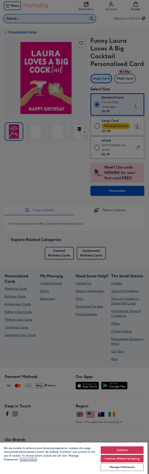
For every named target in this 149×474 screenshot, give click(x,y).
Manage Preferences (122, 467)
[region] (73, 458)
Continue (122, 450)
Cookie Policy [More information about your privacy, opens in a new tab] (28, 459)
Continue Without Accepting (122, 458)
